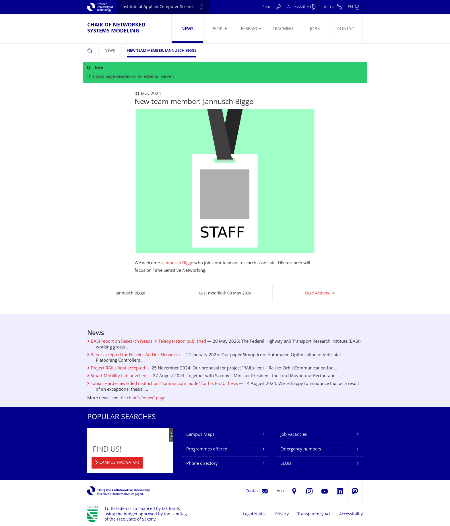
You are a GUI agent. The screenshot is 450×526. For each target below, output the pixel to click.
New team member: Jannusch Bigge (161, 51)
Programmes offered (206, 449)
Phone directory (202, 464)
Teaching (283, 29)
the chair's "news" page (142, 398)
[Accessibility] (301, 7)
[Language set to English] (353, 7)
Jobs (315, 29)
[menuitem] (187, 28)
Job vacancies (293, 435)
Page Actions (317, 293)
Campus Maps (200, 435)
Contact (346, 29)
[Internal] (331, 7)
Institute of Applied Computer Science (158, 7)
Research (251, 29)
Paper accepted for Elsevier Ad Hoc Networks (133, 355)
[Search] (271, 7)
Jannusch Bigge (178, 263)
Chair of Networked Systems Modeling (116, 28)
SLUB (285, 464)
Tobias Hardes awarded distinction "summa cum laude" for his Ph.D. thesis (162, 384)
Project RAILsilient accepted (116, 368)
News (187, 29)
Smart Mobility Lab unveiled (116, 376)
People (219, 29)
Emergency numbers (300, 449)
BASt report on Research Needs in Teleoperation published (146, 342)
